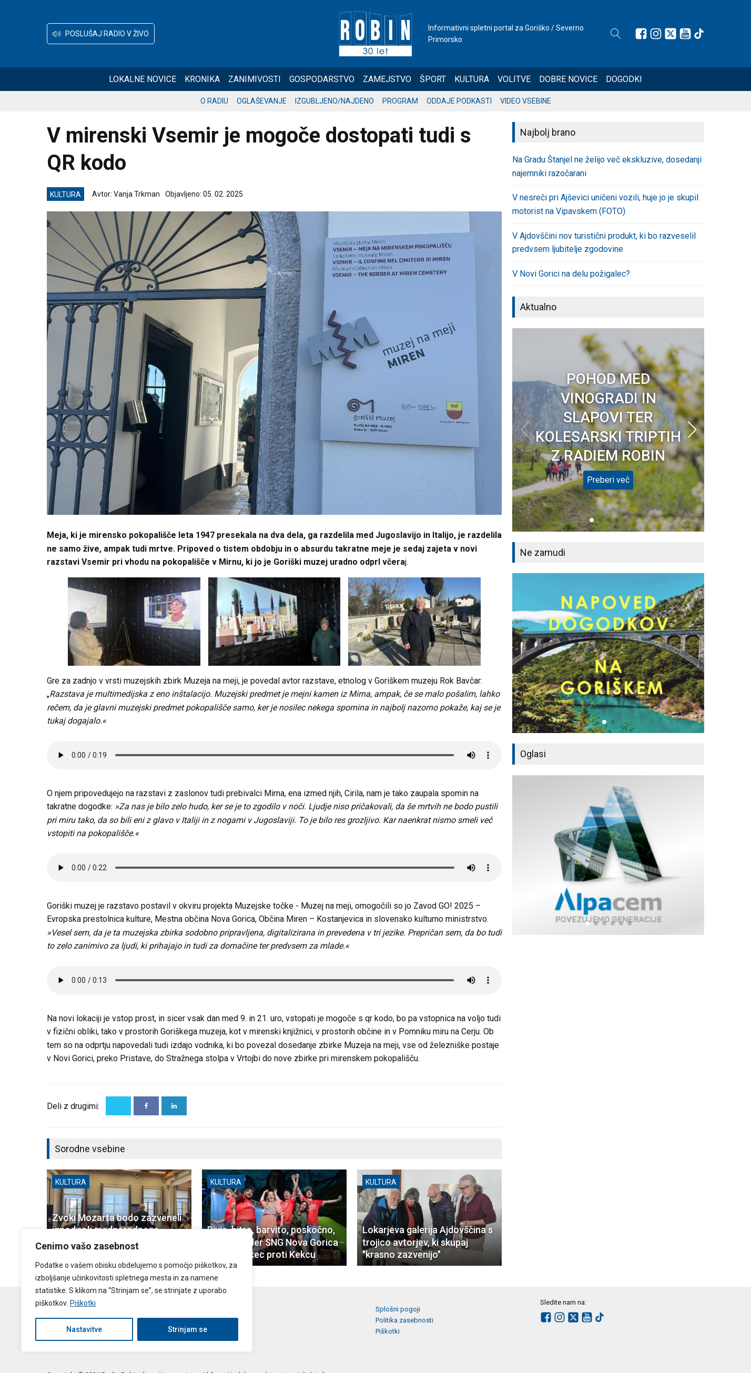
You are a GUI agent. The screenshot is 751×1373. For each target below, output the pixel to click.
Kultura (471, 79)
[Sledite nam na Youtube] (685, 33)
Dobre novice (568, 79)
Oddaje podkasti (459, 101)
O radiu (214, 101)
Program (400, 101)
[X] (118, 1105)
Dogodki (624, 79)
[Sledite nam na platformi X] (670, 33)
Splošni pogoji (398, 1309)
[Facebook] (146, 1105)
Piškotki (83, 1303)
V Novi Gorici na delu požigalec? (571, 274)
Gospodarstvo (321, 79)
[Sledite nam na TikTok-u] (699, 33)
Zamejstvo (387, 79)
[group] (608, 653)
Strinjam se (187, 1329)
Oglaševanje (262, 101)
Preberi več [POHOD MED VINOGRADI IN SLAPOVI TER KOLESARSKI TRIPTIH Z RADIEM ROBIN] (608, 480)
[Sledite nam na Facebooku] (641, 33)
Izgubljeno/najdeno (334, 101)
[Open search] (615, 33)
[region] (136, 1290)
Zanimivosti (254, 79)
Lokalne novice (142, 79)
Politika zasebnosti (404, 1320)
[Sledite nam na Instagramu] (655, 33)
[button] (101, 33)
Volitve (514, 79)
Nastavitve (84, 1329)
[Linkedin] (174, 1105)
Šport (433, 79)
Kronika (202, 79)
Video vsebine (525, 101)
